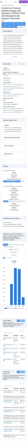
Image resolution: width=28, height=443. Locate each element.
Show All (14, 56)
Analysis (21, 24)
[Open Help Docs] (13, 5)
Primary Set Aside (8, 98)
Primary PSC (6, 92)
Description (5, 22)
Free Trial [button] (23, 2)
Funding (5, 24)
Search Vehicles (6, 5)
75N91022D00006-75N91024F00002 (8, 411)
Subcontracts (8, 154)
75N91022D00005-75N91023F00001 (8, 401)
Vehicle (6, 125)
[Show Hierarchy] (7, 75)
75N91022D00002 (7, 352)
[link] (23, 383)
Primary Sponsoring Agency (10, 72)
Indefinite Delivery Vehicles (12, 137)
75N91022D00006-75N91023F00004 (8, 422)
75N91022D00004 (7, 344)
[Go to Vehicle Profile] (3, 339)
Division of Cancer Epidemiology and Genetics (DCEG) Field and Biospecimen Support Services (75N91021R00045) (14, 110)
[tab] (4, 258)
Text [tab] (23, 64)
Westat (15, 348)
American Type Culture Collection (15, 355)
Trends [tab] (5, 244)
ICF (14, 344)
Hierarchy (21, 22)
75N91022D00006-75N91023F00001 (8, 391)
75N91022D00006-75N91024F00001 (8, 430)
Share (13, 24)
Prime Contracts (9, 145)
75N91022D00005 (7, 338)
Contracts (13, 26)
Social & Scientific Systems (15, 339)
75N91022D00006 (7, 348)
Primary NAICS (7, 82)
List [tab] (20, 64)
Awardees (5, 26)
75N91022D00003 (7, 359)
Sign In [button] (15, 2)
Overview (13, 22)
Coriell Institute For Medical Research (16, 361)
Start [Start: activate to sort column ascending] (21, 335)
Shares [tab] (10, 244)
